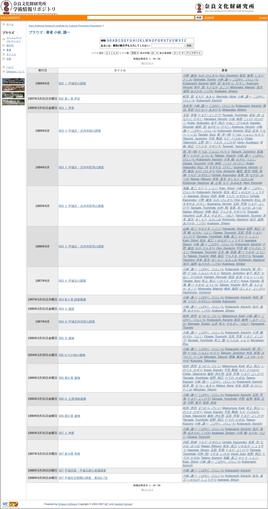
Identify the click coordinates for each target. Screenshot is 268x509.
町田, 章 (188, 96)
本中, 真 (199, 87)
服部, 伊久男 (215, 374)
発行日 (10, 45)
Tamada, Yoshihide (234, 115)
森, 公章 (215, 183)
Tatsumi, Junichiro (195, 138)
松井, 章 (188, 385)
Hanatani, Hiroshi (215, 119)
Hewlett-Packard (123, 504)
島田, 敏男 (246, 75)
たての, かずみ (234, 377)
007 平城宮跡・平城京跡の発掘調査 (82, 470)
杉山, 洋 (202, 167)
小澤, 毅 (228, 159)
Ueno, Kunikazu (247, 142)
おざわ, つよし (245, 159)
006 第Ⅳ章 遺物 (69, 415)
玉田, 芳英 (189, 115)
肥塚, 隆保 (235, 356)
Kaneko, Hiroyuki (215, 277)
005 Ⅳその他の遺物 (72, 355)
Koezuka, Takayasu (203, 360)
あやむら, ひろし (233, 83)
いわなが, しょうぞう (229, 240)
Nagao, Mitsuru (200, 179)
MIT (106, 504)
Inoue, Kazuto (250, 281)
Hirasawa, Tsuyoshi (203, 252)
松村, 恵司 (189, 316)
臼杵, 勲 (202, 454)
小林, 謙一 (224, 79)
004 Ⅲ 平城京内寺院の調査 (77, 321)
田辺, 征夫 (251, 130)
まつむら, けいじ (209, 316)
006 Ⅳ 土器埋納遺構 (72, 398)
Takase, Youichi (225, 155)
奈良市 (187, 105)
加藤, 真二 (189, 188)
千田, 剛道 (215, 138)
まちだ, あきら (205, 96)
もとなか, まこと (217, 87)
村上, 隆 (219, 340)
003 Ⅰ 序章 (66, 108)
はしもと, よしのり (252, 288)
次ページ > (147, 63)
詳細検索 (209, 17)
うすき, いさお (219, 454)
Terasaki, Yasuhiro (234, 146)
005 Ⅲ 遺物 (66, 338)
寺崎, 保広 (211, 211)
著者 (8, 49)
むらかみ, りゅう (238, 340)
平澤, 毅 (241, 248)
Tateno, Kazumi (211, 457)
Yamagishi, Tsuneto (248, 215)
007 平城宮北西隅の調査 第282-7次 (83, 477)
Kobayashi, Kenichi (195, 83)
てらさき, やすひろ (208, 146)
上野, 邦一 (204, 142)
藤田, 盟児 (243, 171)
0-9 (109, 40)
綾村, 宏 (215, 83)
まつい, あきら (205, 385)
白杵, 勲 (222, 207)
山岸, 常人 (203, 215)
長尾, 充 (242, 175)
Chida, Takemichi (194, 374)
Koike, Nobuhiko (198, 123)
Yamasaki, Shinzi (233, 228)
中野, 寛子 (194, 402)
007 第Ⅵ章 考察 (69, 453)
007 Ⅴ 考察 (66, 433)
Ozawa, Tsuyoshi (194, 163)
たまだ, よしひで (209, 115)
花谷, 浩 (254, 115)
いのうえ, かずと (228, 281)
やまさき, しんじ (209, 228)
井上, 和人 (208, 281)
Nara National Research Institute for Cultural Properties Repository (65, 25)
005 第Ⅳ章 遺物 (69, 377)
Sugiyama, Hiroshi (245, 167)
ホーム (10, 24)
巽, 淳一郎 (223, 134)
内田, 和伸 (217, 196)
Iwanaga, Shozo (198, 196)
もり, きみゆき (232, 183)
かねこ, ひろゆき (237, 123)
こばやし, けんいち (245, 79)
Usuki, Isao (238, 454)
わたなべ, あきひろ (208, 109)
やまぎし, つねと (222, 215)
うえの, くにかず (224, 142)
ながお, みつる (251, 207)
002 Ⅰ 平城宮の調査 (72, 83)
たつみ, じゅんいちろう (248, 134)
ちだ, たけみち (233, 138)
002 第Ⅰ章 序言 (69, 98)
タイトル (11, 54)
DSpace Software (67, 504)
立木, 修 (223, 252)
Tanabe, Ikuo (206, 134)
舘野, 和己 (253, 228)
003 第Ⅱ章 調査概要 (72, 299)
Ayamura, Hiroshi (243, 126)
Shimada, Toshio (204, 79)
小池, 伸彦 (235, 119)
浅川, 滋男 (256, 219)
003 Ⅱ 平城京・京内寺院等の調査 (81, 167)
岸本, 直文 (219, 179)
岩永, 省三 (230, 192)
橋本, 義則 (231, 288)
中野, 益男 (245, 398)
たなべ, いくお (253, 277)
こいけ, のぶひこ (233, 163)
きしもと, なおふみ (240, 179)
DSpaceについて (15, 71)
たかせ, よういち (201, 155)
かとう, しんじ (208, 188)
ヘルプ (10, 67)
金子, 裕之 (217, 123)
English (263, 17)
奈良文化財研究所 (10, 17)
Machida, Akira (226, 96)
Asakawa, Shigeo (226, 91)
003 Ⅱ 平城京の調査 (72, 280)
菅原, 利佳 (209, 402)
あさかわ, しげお (201, 91)
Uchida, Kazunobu (224, 175)
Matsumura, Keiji (233, 316)
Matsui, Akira (224, 385)
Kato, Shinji (226, 188)
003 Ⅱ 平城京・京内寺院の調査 (80, 130)
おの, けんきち (208, 75)
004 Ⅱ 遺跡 (66, 308)
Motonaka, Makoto (242, 87)
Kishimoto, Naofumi (196, 183)
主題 (8, 58)
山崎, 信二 (189, 228)
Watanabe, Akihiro (234, 109)
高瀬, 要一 (237, 252)
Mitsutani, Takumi (215, 356)
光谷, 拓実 (253, 353)
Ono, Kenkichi (228, 75)
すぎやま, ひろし (220, 167)
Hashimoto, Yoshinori (197, 292)
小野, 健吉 (189, 75)
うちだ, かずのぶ (198, 175)
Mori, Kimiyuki (253, 183)
